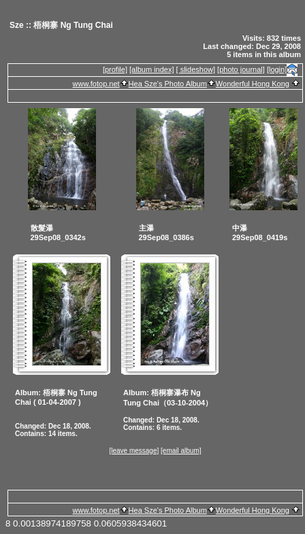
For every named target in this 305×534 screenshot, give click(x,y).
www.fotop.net (96, 84)
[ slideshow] (195, 69)
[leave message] (134, 450)
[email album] (181, 450)
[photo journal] (241, 69)
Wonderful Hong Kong (252, 84)
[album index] (151, 69)
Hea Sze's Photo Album (168, 84)
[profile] (115, 69)
